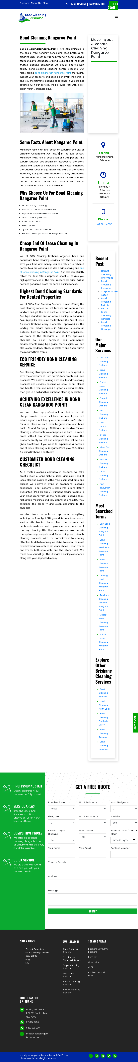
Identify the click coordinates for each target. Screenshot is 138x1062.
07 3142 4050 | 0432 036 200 (88, 4)
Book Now (134, 722)
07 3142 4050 (104, 224)
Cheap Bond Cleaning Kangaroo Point (103, 622)
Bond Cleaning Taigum (103, 733)
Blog (45, 3)
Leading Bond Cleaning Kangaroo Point (103, 583)
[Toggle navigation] (116, 17)
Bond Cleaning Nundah (103, 693)
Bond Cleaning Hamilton (103, 745)
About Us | (36, 3)
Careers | (25, 3)
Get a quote (113, 6)
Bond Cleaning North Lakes (104, 705)
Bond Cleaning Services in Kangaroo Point (104, 547)
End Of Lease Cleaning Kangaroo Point (103, 642)
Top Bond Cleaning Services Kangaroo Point (104, 603)
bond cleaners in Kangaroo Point (52, 73)
